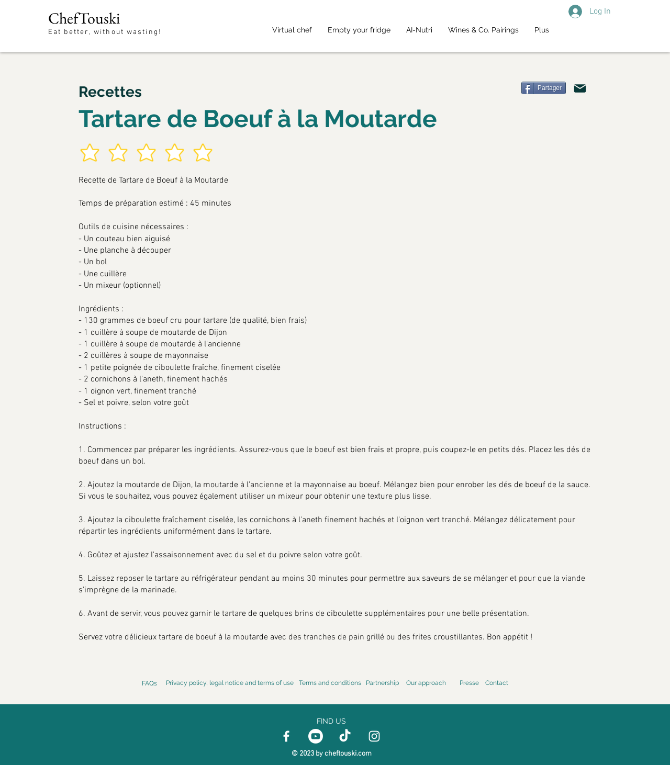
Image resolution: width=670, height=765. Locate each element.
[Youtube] (315, 736)
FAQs (149, 683)
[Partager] (543, 88)
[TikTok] (345, 736)
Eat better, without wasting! (106, 32)
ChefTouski (84, 18)
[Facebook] (286, 736)
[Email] (580, 88)
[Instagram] (374, 736)
